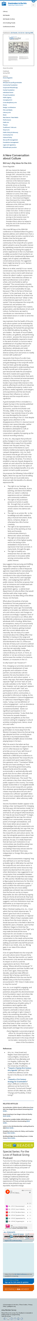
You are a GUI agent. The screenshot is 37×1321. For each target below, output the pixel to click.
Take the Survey (6, 1316)
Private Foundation (9, 95)
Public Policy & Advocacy (10, 132)
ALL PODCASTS (9, 1232)
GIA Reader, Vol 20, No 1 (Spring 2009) (22, 33)
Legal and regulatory (9, 145)
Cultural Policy (7, 137)
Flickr (18, 1318)
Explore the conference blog (13, 1241)
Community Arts (8, 135)
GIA (4, 1230)
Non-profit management (10, 140)
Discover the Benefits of (18, 1288)
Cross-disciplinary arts (10, 102)
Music (5, 115)
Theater (5, 125)
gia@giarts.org (11, 1306)
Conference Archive (9, 26)
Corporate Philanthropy (10, 87)
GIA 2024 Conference (20, 1274)
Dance (5, 105)
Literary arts (7, 112)
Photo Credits (23, 1304)
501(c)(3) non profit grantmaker (12, 82)
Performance (7, 120)
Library (5, 11)
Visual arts (6, 130)
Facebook (4, 1318)
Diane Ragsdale (7, 78)
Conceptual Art (7, 100)
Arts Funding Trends (9, 23)
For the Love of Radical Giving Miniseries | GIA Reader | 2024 (20, 1230)
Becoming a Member (17, 1289)
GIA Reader (6, 15)
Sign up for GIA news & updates (17, 1282)
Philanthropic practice (10, 147)
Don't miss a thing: (18, 1281)
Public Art (6, 122)
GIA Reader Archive (9, 19)
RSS (21, 1318)
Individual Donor (8, 92)
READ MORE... (7, 1116)
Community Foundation (10, 85)
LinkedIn (11, 1318)
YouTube (15, 1318)
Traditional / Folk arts (9, 127)
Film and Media (7, 110)
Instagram (8, 1318)
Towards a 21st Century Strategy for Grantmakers (17, 1080)
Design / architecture (9, 107)
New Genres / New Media (10, 117)
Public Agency (7, 97)
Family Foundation (9, 90)
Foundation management (10, 142)
